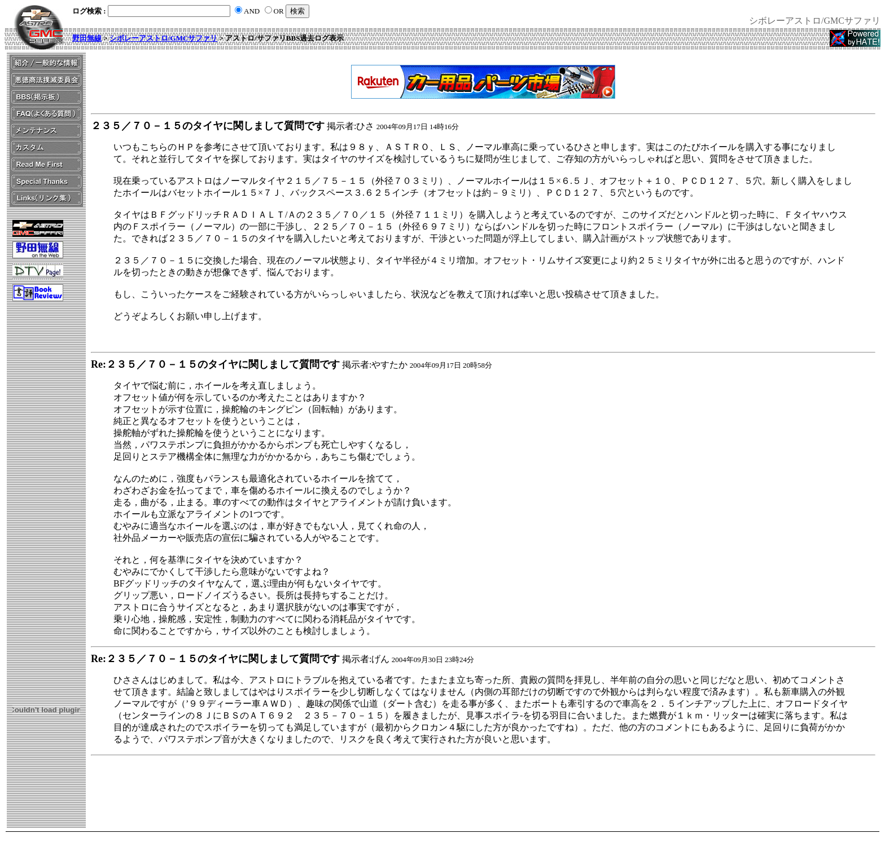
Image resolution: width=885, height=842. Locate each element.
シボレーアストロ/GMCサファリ (163, 38)
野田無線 (87, 38)
